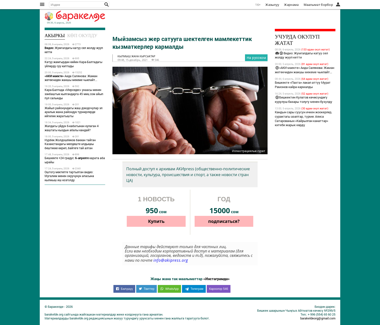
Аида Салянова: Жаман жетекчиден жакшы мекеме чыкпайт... (71, 78)
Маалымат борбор (318, 4)
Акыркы (55, 35)
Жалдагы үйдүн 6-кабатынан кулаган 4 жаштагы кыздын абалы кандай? (72, 128)
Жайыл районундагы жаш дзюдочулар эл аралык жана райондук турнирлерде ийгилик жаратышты (74, 112)
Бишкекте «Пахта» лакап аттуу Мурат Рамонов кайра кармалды (303, 85)
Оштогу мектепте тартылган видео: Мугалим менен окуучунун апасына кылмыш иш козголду (69, 176)
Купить (156, 221)
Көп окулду (82, 35)
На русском (256, 57)
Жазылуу (272, 4)
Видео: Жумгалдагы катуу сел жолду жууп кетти (301, 55)
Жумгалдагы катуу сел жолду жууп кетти (74, 50)
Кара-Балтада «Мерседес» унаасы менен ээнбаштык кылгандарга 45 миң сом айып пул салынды (74, 94)
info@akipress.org (170, 260)
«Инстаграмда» (216, 278)
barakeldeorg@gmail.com (317, 318)
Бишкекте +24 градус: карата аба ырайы (75, 160)
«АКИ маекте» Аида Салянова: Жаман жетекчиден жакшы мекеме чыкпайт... (304, 70)
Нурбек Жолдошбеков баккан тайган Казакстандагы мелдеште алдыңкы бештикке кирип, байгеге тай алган (70, 144)
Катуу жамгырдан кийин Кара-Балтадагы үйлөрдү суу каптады (73, 64)
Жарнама (291, 4)
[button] (107, 5)
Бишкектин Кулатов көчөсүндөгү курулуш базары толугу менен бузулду (303, 99)
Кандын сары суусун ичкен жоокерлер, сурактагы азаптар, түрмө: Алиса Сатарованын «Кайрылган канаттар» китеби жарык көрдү (303, 118)
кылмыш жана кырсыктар (136, 56)
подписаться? (224, 221)
